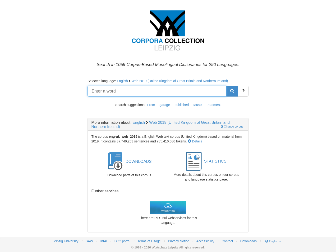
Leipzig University (65, 241)
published (182, 105)
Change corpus (232, 126)
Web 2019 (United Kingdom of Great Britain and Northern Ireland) (180, 81)
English (122, 81)
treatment (214, 105)
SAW (89, 241)
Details (195, 141)
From (151, 105)
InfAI (103, 241)
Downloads (248, 241)
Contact (227, 241)
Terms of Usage (149, 241)
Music (197, 105)
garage (165, 105)
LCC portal (122, 241)
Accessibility (205, 241)
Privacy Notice (178, 241)
